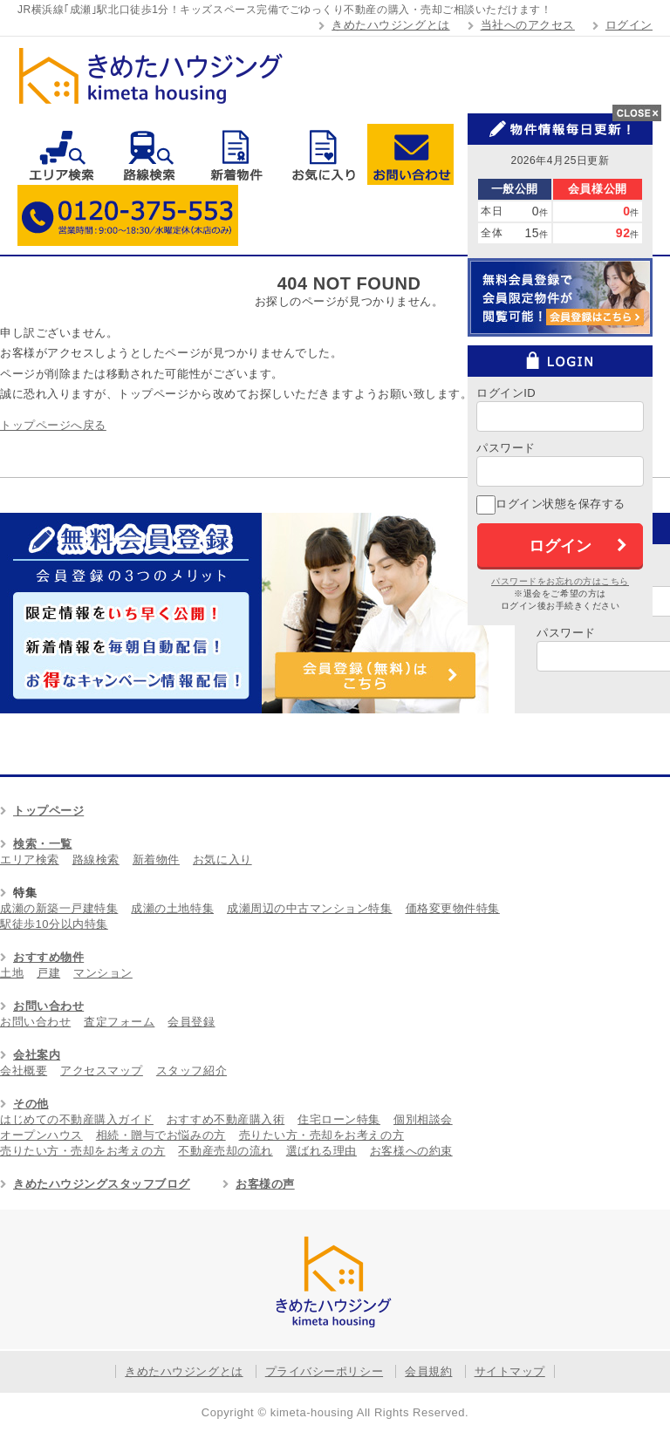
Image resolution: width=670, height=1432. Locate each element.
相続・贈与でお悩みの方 (161, 1135)
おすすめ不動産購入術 (225, 1119)
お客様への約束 (411, 1150)
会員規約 (428, 1371)
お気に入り (323, 154)
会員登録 (191, 1021)
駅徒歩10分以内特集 (54, 924)
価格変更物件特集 (453, 908)
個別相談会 (423, 1119)
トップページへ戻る (53, 425)
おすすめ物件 (48, 957)
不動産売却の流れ (225, 1150)
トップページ (48, 810)
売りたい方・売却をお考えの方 (321, 1135)
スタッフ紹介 (191, 1070)
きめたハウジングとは (390, 24)
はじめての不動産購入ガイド (77, 1119)
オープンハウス (41, 1135)
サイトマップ (510, 1371)
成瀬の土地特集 (172, 908)
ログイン (629, 24)
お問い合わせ (410, 154)
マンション (103, 972)
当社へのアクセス (528, 24)
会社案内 (36, 1054)
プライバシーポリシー (324, 1371)
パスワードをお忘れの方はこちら (560, 581)
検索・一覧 (42, 843)
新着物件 (236, 154)
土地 (12, 972)
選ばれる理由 (321, 1150)
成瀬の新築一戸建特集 (59, 908)
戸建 (48, 972)
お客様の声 (265, 1183)
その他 (31, 1103)
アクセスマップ (101, 1070)
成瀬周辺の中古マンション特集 (309, 908)
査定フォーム (119, 1021)
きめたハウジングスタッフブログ (101, 1183)
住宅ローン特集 (338, 1119)
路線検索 (149, 154)
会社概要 (23, 1070)
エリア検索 (61, 154)
